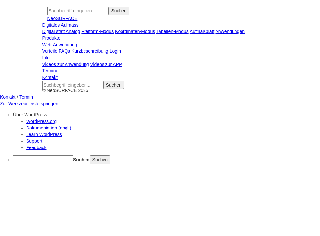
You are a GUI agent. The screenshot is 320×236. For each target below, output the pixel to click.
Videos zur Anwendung (65, 64)
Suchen (81, 159)
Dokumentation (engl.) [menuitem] (48, 127)
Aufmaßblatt (202, 31)
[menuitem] (166, 114)
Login (115, 51)
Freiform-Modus (97, 31)
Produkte (51, 38)
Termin (26, 97)
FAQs (64, 51)
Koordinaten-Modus (135, 31)
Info (46, 57)
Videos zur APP (106, 64)
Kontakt (50, 77)
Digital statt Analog (61, 31)
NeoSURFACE (62, 18)
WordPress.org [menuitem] (41, 121)
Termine (50, 70)
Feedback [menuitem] (36, 147)
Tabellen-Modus (172, 31)
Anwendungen (230, 31)
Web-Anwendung (59, 44)
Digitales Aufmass (60, 25)
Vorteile (50, 51)
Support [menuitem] (34, 141)
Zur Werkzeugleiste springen (29, 103)
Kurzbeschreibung (89, 51)
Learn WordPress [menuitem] (44, 134)
